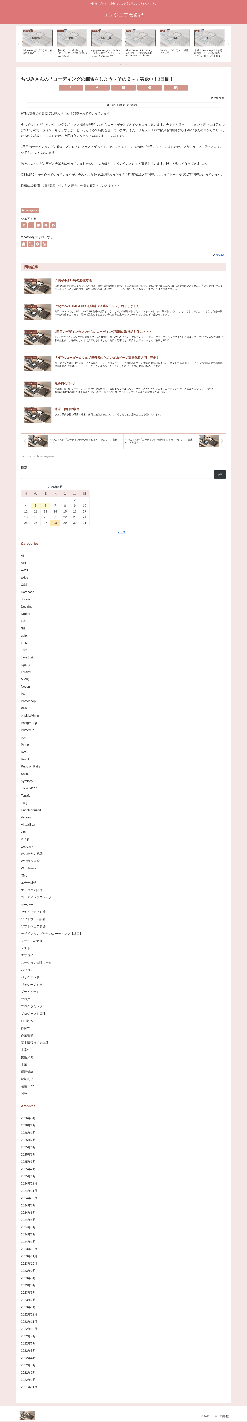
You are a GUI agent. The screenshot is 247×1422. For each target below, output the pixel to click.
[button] (176, 88)
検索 (24, 468)
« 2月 (121, 532)
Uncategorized (30, 210)
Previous (18, 44)
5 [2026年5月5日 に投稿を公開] (36, 506)
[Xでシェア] (71, 88)
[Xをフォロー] (31, 244)
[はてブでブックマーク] (123, 88)
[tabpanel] (38, 43)
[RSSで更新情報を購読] (44, 244)
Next (228, 44)
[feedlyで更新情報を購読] (37, 244)
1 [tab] (121, 64)
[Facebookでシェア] (97, 88)
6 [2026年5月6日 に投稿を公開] (45, 506)
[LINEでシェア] (149, 88)
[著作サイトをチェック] (24, 244)
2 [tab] (126, 64)
